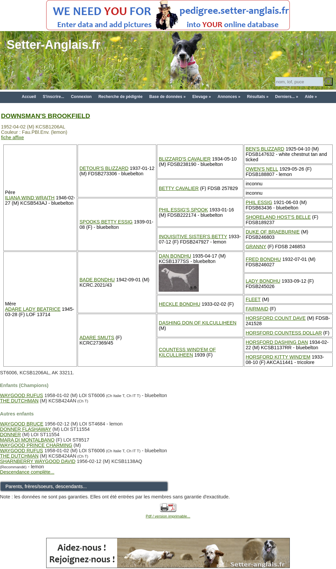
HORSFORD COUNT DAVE (276, 318)
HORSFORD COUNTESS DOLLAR (284, 333)
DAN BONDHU (175, 256)
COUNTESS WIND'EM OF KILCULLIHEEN (187, 352)
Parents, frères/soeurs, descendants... (46, 486)
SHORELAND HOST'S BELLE (278, 217)
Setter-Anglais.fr (53, 45)
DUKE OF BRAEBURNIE (273, 231)
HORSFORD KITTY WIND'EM (278, 357)
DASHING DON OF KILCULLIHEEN (197, 322)
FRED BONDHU (263, 259)
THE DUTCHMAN (19, 400)
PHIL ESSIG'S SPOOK (183, 209)
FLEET (253, 299)
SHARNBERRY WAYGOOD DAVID (38, 461)
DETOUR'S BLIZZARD (103, 168)
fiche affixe (12, 137)
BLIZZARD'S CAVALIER (185, 159)
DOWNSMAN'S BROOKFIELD (45, 115)
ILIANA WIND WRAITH (30, 197)
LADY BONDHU (263, 281)
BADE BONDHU (97, 279)
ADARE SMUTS (96, 337)
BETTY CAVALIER (178, 188)
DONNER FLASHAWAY (25, 429)
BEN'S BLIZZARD (265, 149)
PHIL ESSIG (259, 202)
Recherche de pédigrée (120, 96)
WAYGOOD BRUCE (22, 423)
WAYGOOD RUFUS (21, 395)
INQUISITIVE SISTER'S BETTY (193, 236)
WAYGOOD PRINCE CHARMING (36, 445)
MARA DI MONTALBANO (27, 440)
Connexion (81, 96)
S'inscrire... (53, 96)
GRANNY (256, 246)
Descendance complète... (27, 472)
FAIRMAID (257, 308)
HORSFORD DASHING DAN (277, 342)
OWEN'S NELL (262, 169)
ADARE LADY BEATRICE (33, 309)
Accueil (29, 96)
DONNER (10, 434)
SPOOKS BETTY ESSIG (106, 221)
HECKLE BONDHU (179, 304)
